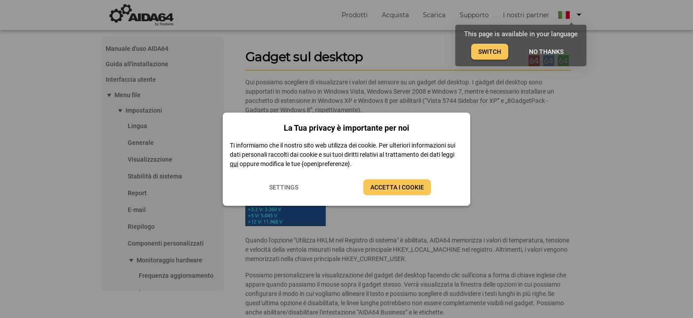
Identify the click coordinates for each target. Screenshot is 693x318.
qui (234, 163)
